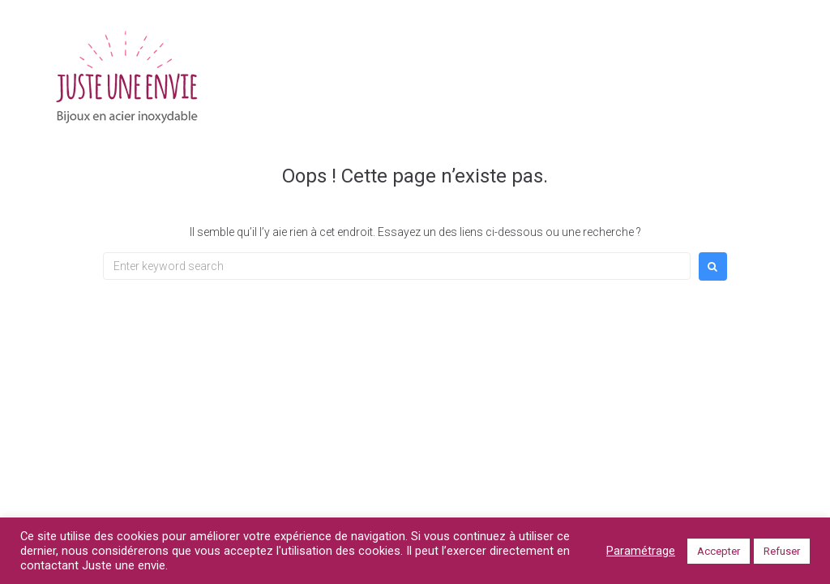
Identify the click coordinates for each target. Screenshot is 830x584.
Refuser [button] (782, 551)
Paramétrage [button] (640, 550)
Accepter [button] (718, 551)
